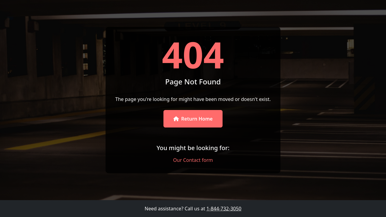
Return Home (193, 118)
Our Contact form (193, 160)
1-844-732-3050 (223, 208)
